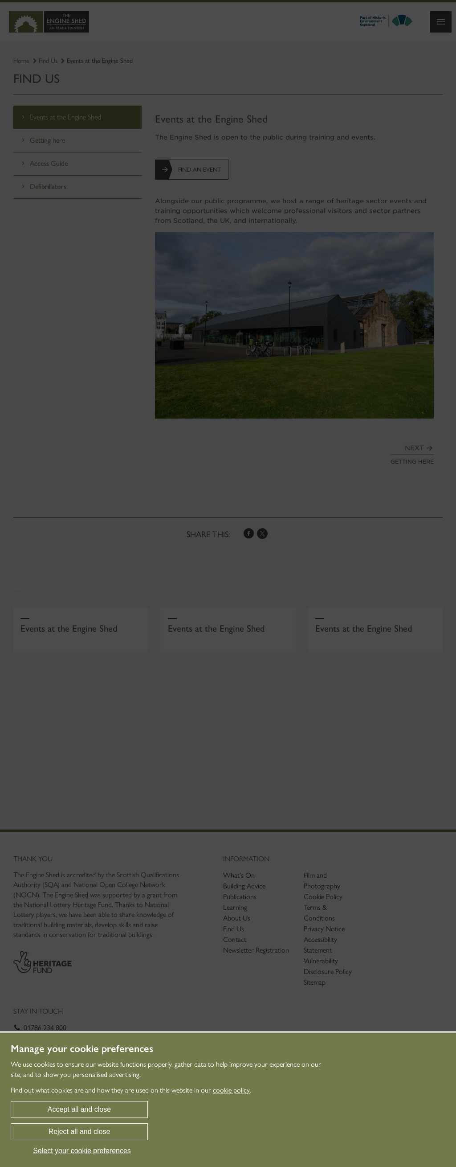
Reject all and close (79, 1131)
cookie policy (231, 1090)
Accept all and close (79, 1109)
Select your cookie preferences (82, 1151)
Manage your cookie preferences (82, 1049)
